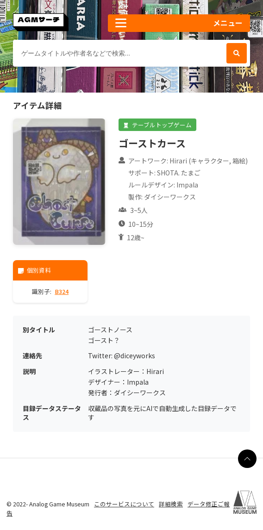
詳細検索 (171, 503)
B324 (62, 291)
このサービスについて (124, 503)
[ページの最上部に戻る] (247, 458)
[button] (179, 23)
